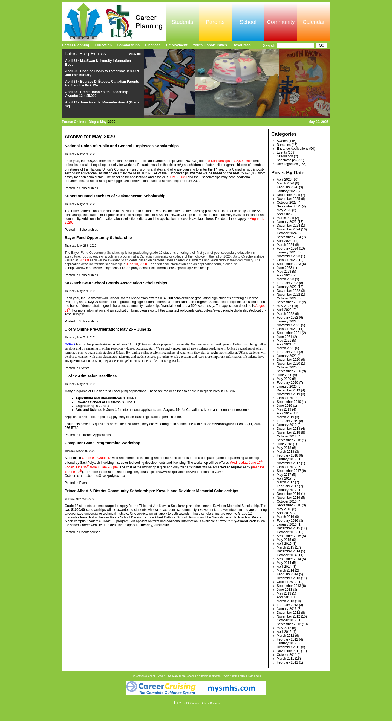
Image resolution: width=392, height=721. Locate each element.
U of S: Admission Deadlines (91, 376)
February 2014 (287, 574)
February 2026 (287, 187)
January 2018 (287, 459)
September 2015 (289, 536)
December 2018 (288, 429)
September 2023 (289, 264)
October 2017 (287, 467)
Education (103, 45)
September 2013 (289, 586)
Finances (152, 45)
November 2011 (288, 651)
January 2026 (287, 191)
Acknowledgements (209, 675)
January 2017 (287, 490)
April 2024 (284, 241)
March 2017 (285, 482)
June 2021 (284, 337)
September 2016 (289, 505)
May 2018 (284, 448)
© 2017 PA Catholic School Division (196, 703)
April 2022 (284, 310)
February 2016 (287, 521)
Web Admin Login (234, 675)
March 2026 (285, 183)
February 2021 (287, 352)
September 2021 (289, 333)
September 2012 (289, 624)
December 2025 (288, 195)
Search (269, 45)
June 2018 (284, 444)
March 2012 (285, 636)
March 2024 (285, 245)
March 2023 (285, 279)
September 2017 (289, 471)
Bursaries (284, 145)
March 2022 (285, 314)
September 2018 (289, 440)
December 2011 (288, 647)
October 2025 (287, 202)
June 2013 (284, 590)
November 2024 (288, 229)
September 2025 (289, 206)
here (209, 219)
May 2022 (284, 306)
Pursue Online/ (114, 21)
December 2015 (288, 528)
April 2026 (284, 179)
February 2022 (287, 317)
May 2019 (284, 409)
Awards (282, 141)
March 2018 (285, 452)
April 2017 (284, 478)
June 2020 (284, 375)
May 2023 (284, 271)
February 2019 (287, 421)
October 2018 (287, 436)
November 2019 (288, 394)
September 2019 (289, 402)
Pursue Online (73, 122)
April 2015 (284, 544)
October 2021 (287, 329)
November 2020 (288, 363)
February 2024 (287, 248)
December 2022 (288, 291)
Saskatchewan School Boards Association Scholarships (116, 283)
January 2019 (287, 425)
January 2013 (287, 609)
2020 (111, 122)
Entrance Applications (95, 435)
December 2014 (288, 551)
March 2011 (285, 659)
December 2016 (288, 494)
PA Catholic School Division (148, 675)
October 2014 (287, 555)
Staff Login (254, 675)
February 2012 (287, 639)
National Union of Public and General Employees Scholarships (122, 146)
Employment (177, 45)
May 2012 (284, 628)
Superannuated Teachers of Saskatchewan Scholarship (115, 196)
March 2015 (285, 547)
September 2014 (289, 559)
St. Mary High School (181, 675)
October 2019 (287, 398)
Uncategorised (89, 532)
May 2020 (284, 379)
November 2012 (288, 616)
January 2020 (287, 386)
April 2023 (284, 275)
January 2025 (287, 222)
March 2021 (285, 348)
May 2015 (284, 540)
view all (135, 54)
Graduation (285, 156)
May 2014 (284, 563)
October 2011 (287, 655)
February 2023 (287, 283)
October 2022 (287, 298)
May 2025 (284, 210)
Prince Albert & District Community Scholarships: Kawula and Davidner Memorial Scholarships (151, 491)
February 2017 (287, 486)
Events (84, 368)
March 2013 (285, 601)
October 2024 (287, 233)
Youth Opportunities (210, 45)
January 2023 (287, 287)
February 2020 (287, 383)
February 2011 (287, 662)
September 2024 (289, 237)
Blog (92, 122)
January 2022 (287, 321)
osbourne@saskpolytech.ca (105, 476)
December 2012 (288, 613)
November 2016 (288, 498)
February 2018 (287, 455)
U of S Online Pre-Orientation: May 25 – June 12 (108, 329)
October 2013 (287, 582)
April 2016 (284, 513)
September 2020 (289, 371)
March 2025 (285, 218)
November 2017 (288, 463)
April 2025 (284, 214)
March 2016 (285, 517)
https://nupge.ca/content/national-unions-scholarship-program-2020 (151, 181)
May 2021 (284, 340)
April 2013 (284, 597)
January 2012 (287, 643)
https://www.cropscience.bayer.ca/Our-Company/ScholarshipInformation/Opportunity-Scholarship (138, 268)
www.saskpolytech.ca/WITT (178, 472)
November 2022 (288, 294)
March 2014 (285, 570)
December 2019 (288, 390)
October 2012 (287, 620)
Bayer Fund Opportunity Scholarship (98, 237)
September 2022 (289, 302)
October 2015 (287, 532)
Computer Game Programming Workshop (102, 443)
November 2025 (288, 199)
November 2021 (288, 325)
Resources (241, 45)
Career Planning (75, 45)
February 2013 (287, 605)
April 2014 (284, 567)
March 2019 (285, 417)
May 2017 (284, 475)
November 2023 (288, 256)
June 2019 (284, 406)
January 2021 (287, 356)
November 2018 (288, 432)
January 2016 (287, 524)
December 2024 (288, 225)
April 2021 (284, 344)
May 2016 (284, 509)
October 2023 (287, 260)
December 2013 (288, 578)
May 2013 (284, 593)
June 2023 (284, 268)
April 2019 (284, 413)
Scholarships (88, 188)
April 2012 (284, 632)
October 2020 (287, 367)
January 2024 (287, 252)
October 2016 (287, 501)
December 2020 (288, 360)
